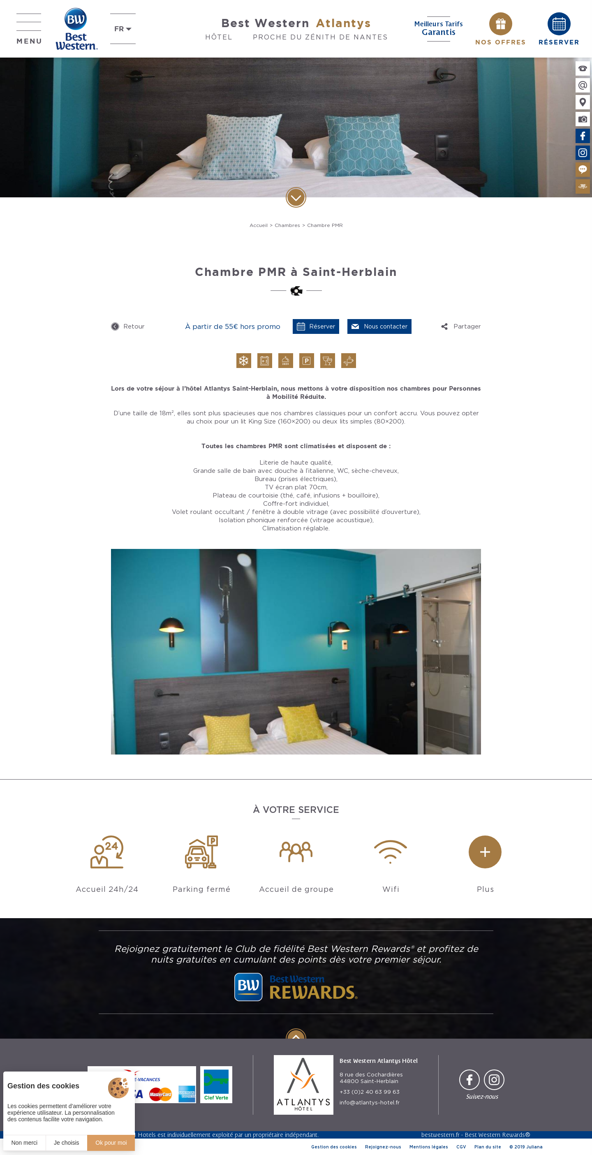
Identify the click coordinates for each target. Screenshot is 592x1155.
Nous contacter (385, 326)
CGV (461, 1146)
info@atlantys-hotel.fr (370, 1102)
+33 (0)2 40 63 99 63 (370, 1092)
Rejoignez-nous (383, 1146)
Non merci (24, 1142)
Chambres (287, 225)
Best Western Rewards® (497, 1134)
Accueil (259, 225)
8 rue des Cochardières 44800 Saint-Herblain (371, 1078)
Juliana (534, 1146)
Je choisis (66, 1142)
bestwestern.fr (440, 1134)
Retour (134, 326)
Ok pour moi (111, 1142)
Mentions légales (428, 1146)
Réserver (322, 326)
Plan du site (487, 1146)
